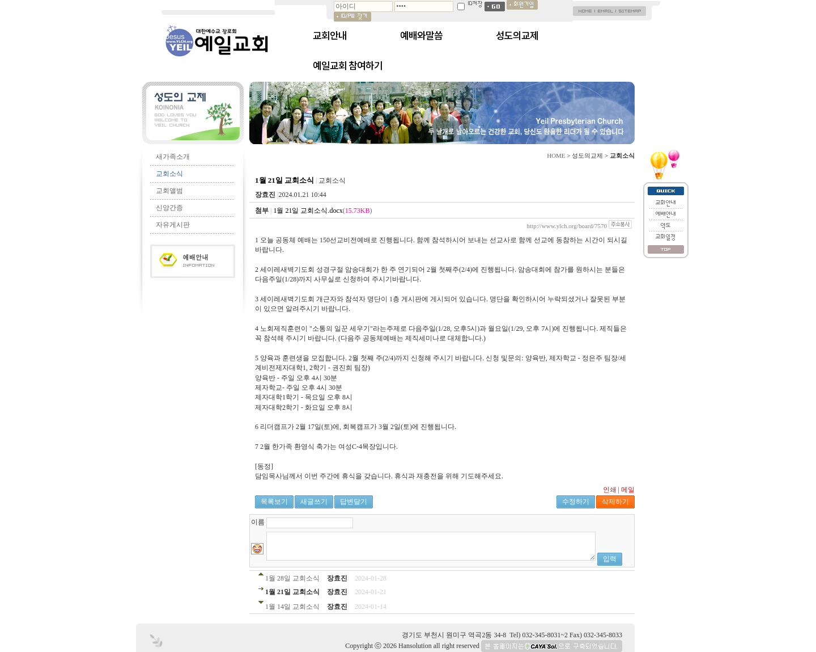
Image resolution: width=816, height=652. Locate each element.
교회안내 (330, 35)
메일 (628, 490)
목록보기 (274, 502)
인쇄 (610, 490)
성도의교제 (517, 35)
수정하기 (575, 502)
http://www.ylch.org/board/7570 (567, 225)
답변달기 (353, 502)
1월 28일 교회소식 (292, 578)
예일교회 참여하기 (347, 65)
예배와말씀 (421, 35)
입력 (610, 559)
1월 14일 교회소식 (292, 607)
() (322, 210)
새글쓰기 (314, 502)
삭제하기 (615, 502)
